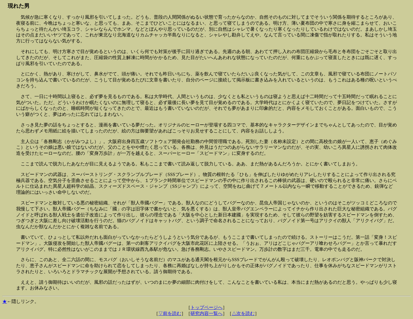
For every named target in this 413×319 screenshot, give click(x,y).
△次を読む (243, 313)
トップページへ (206, 307)
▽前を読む (169, 313)
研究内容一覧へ (206, 313)
